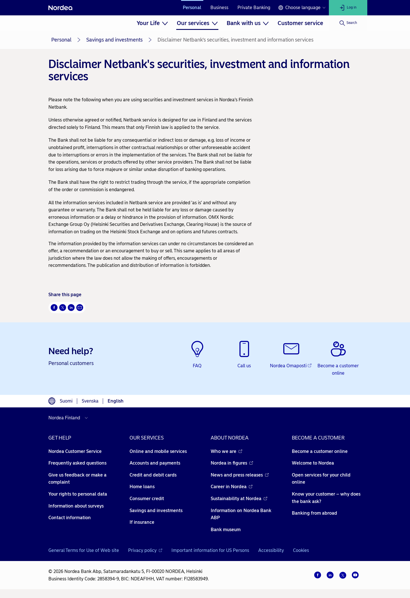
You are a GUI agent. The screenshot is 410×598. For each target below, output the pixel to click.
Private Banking (253, 7)
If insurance (142, 522)
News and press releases (240, 475)
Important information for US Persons (210, 550)
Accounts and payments (155, 463)
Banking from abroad (314, 513)
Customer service (300, 23)
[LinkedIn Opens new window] (71, 307)
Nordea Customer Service (75, 451)
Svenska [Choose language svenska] (90, 401)
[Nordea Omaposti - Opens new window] (291, 355)
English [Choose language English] (116, 401)
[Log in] (348, 7)
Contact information (69, 517)
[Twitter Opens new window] (62, 307)
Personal (192, 7)
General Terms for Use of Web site (83, 550)
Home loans (142, 486)
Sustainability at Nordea (239, 498)
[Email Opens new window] (79, 307)
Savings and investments (114, 40)
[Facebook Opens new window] (54, 307)
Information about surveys (76, 506)
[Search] (348, 23)
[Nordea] (60, 7)
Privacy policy (145, 550)
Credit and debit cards (153, 475)
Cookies (301, 550)
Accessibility (271, 550)
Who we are (226, 451)
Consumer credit (147, 498)
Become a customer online (320, 451)
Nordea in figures (232, 463)
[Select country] (69, 418)
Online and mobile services (158, 451)
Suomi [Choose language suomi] (66, 401)
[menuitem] (152, 23)
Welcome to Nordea (313, 463)
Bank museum (226, 529)
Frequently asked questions (77, 463)
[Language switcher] (301, 7)
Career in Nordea (232, 486)
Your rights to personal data (77, 494)
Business (219, 7)
